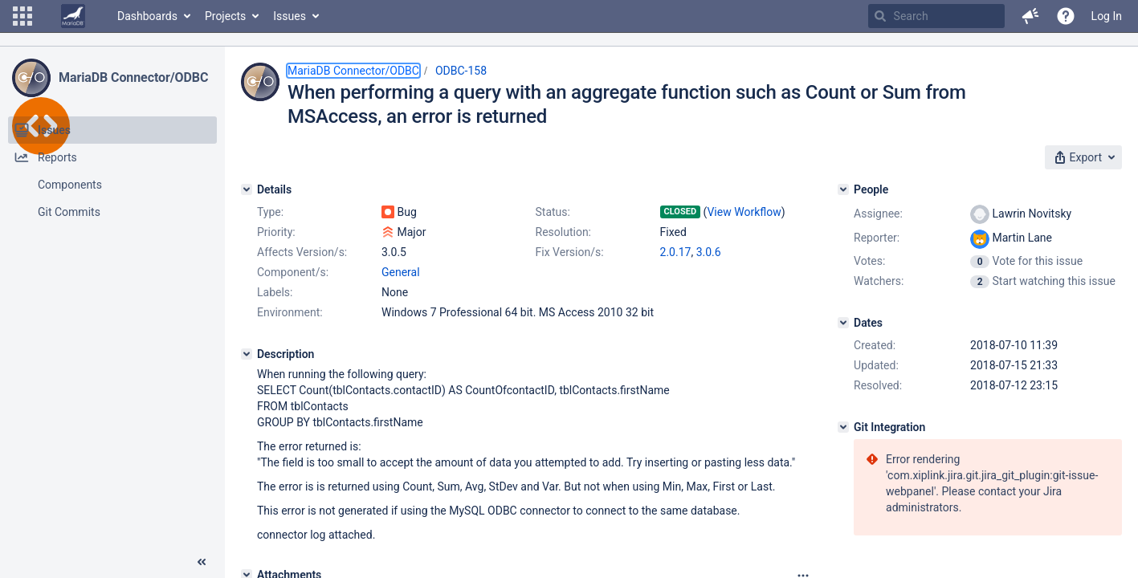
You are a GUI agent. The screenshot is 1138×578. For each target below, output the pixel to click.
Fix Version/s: (570, 252)
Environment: (290, 312)
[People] (843, 189)
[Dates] (843, 322)
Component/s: (292, 272)
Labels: (274, 292)
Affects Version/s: (302, 252)
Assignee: (878, 213)
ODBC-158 (461, 70)
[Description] (246, 354)
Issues (289, 16)
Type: (270, 212)
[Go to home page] (73, 16)
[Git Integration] (843, 427)
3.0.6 (708, 252)
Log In (1106, 16)
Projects (225, 16)
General (400, 272)
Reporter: (876, 237)
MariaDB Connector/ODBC (133, 77)
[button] (22, 16)
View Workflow (744, 212)
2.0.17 (675, 252)
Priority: (276, 232)
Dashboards (147, 16)
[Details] (246, 189)
